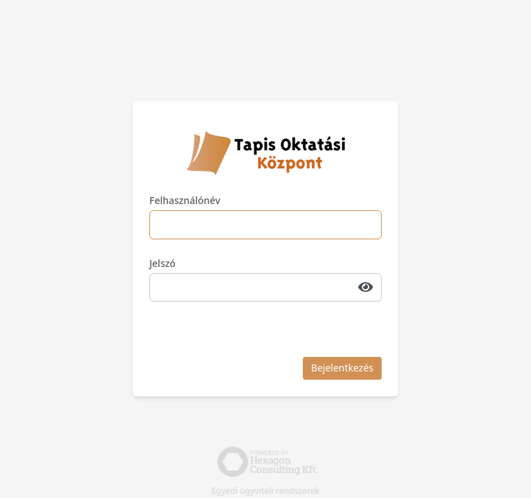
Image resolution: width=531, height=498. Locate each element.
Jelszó (162, 263)
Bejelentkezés (342, 367)
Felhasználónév (185, 200)
